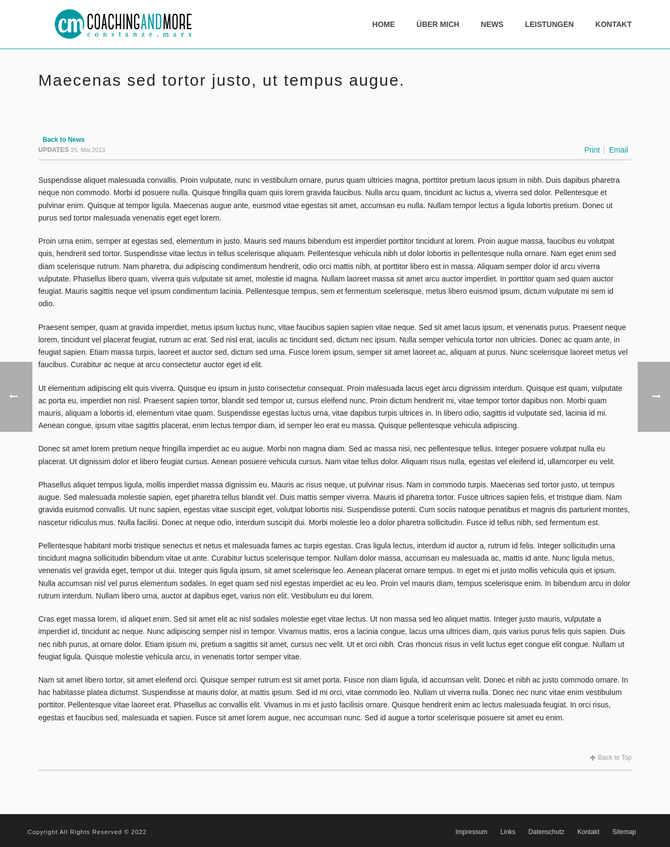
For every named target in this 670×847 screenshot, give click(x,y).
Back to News (64, 139)
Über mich (437, 24)
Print (592, 150)
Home (383, 24)
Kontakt (614, 24)
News (492, 24)
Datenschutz (547, 832)
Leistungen (549, 24)
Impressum (471, 832)
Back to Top (611, 757)
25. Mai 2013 (88, 150)
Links (508, 832)
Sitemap (624, 832)
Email (618, 150)
